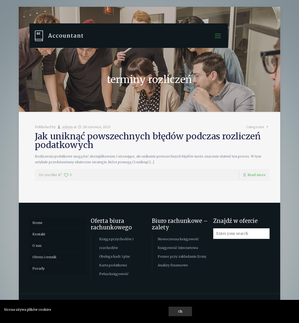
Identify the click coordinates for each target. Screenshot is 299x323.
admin (67, 127)
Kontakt (38, 234)
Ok (180, 311)
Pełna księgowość (114, 274)
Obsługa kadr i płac (114, 256)
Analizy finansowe (173, 265)
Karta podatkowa (113, 265)
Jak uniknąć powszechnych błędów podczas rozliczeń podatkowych (148, 140)
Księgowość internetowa (178, 248)
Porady (38, 268)
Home (37, 223)
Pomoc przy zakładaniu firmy (182, 256)
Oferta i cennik (44, 257)
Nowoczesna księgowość (178, 239)
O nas (37, 246)
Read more (257, 175)
